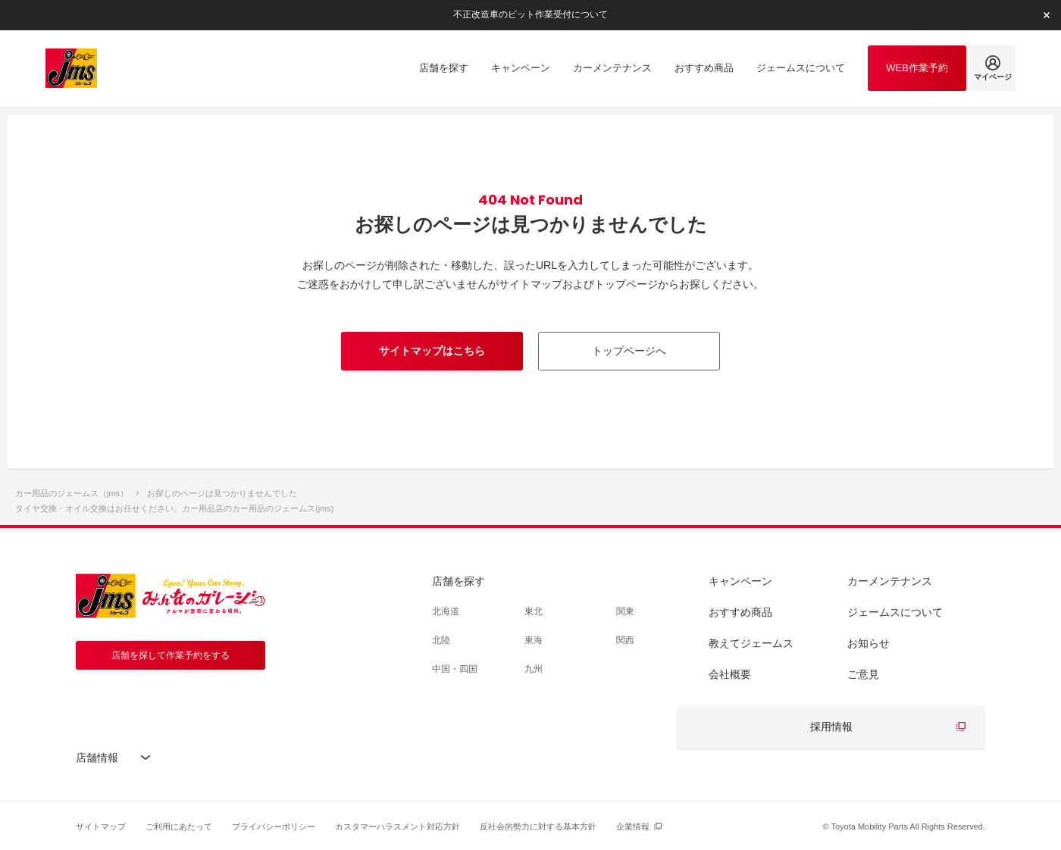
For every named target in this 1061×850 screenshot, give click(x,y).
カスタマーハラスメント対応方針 (397, 826)
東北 (533, 611)
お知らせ (868, 643)
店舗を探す (458, 581)
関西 (625, 640)
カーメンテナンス (889, 581)
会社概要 (730, 674)
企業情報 (632, 826)
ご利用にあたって (179, 826)
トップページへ (629, 351)
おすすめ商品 (740, 612)
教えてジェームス (751, 643)
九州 (533, 669)
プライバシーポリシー (273, 826)
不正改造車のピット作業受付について (530, 14)
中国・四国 (454, 669)
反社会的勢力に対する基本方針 (538, 826)
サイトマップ (101, 826)
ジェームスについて (895, 612)
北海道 (445, 611)
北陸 (441, 640)
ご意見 (863, 674)
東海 (533, 640)
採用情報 (831, 726)
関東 (625, 611)
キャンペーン (740, 581)
